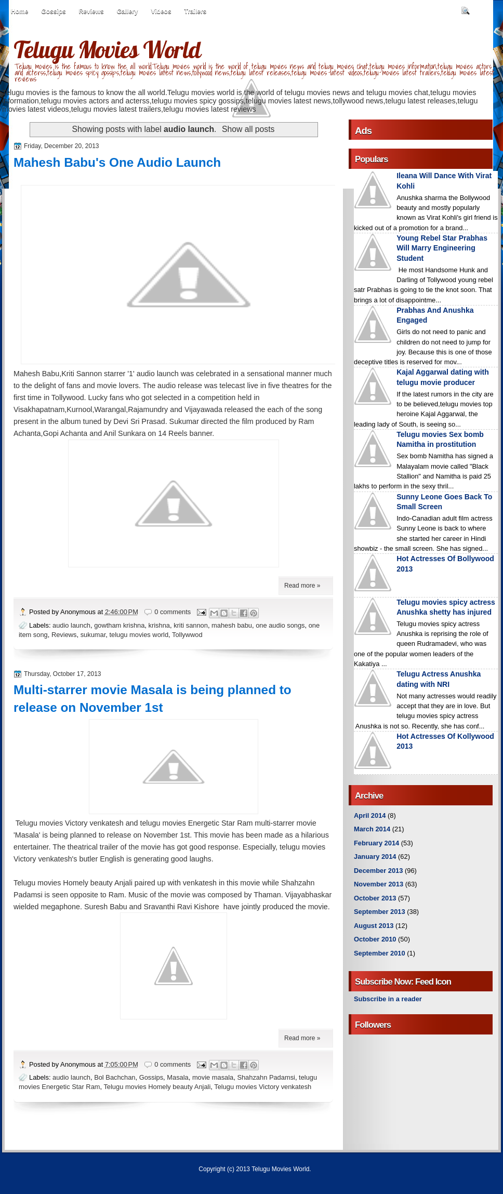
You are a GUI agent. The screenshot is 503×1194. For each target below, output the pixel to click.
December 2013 (378, 870)
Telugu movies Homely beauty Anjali (156, 1087)
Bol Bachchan (114, 1077)
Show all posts (248, 129)
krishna (159, 625)
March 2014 (372, 829)
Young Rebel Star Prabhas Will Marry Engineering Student (441, 248)
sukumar (93, 635)
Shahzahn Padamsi (266, 1077)
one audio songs (280, 625)
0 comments (172, 612)
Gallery (127, 11)
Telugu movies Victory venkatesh (262, 1087)
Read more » (302, 585)
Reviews (91, 11)
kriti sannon (191, 625)
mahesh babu (231, 625)
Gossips (53, 11)
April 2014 (370, 815)
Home (19, 11)
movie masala (212, 1077)
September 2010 (379, 953)
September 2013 (379, 912)
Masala (177, 1077)
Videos (161, 11)
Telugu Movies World (107, 49)
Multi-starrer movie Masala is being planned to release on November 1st (153, 698)
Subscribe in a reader (388, 999)
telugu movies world (138, 635)
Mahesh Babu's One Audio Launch (117, 162)
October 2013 (375, 898)
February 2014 (376, 843)
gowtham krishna (119, 625)
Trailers (195, 11)
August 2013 (373, 926)
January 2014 (375, 856)
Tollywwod (187, 635)
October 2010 (375, 939)
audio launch (71, 625)
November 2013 (378, 884)
